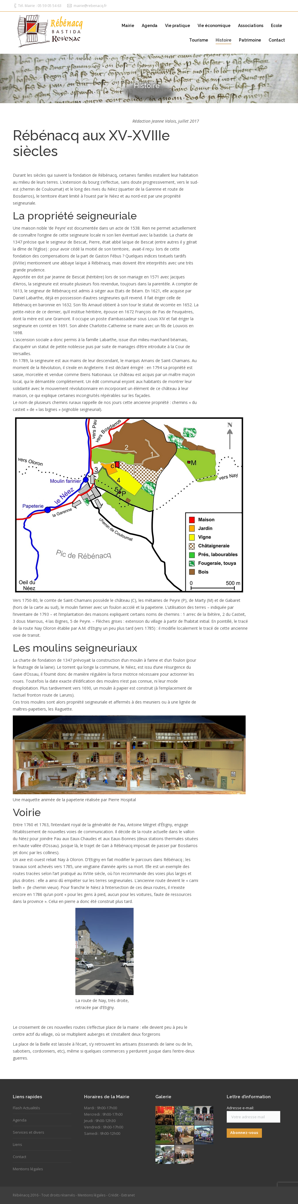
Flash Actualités (26, 1107)
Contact (19, 1156)
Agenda (19, 1120)
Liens (17, 1144)
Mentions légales (28, 1168)
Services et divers (28, 1132)
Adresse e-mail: (240, 1107)
